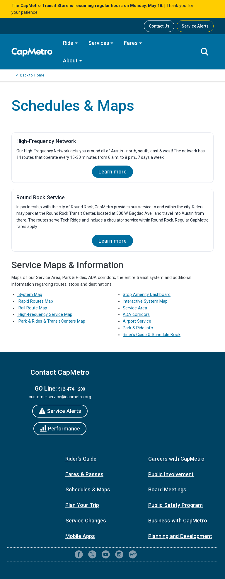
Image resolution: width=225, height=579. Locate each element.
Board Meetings (167, 489)
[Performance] (59, 428)
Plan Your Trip (82, 505)
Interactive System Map (145, 301)
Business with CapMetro (177, 520)
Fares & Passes (84, 474)
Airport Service (137, 321)
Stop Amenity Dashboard (147, 294)
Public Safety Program (175, 505)
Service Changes (85, 520)
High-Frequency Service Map (44, 314)
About (70, 60)
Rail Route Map (32, 308)
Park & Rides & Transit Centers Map (51, 321)
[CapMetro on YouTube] (105, 554)
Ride (68, 43)
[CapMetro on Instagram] (119, 554)
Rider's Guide (80, 459)
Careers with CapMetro (176, 459)
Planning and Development (180, 536)
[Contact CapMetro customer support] (146, 554)
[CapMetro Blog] (132, 554)
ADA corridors (136, 314)
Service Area (135, 308)
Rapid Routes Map (35, 301)
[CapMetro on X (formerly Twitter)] (92, 554)
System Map (29, 294)
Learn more (112, 171)
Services (98, 43)
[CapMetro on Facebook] (78, 554)
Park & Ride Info (138, 328)
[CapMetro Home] (33, 52)
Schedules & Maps (87, 489)
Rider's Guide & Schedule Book (151, 334)
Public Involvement (171, 474)
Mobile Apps (80, 536)
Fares (131, 43)
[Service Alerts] (60, 411)
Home (39, 75)
